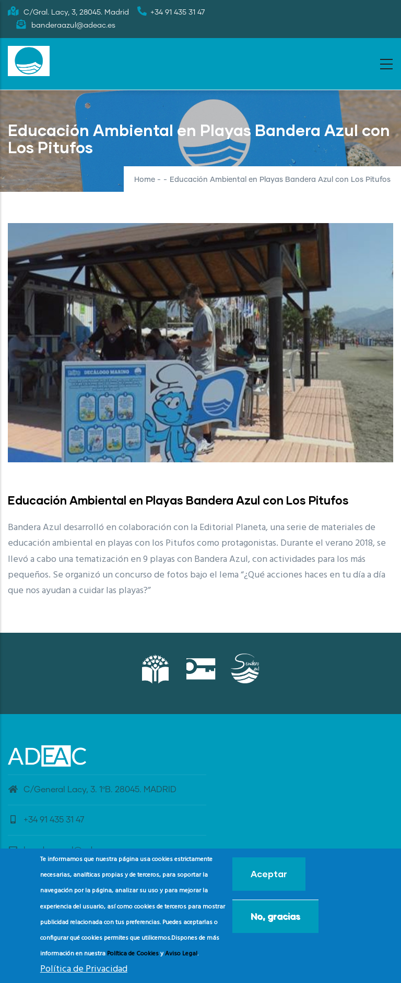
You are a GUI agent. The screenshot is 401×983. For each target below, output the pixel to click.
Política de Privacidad (83, 969)
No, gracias (275, 916)
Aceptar (269, 873)
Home (144, 179)
